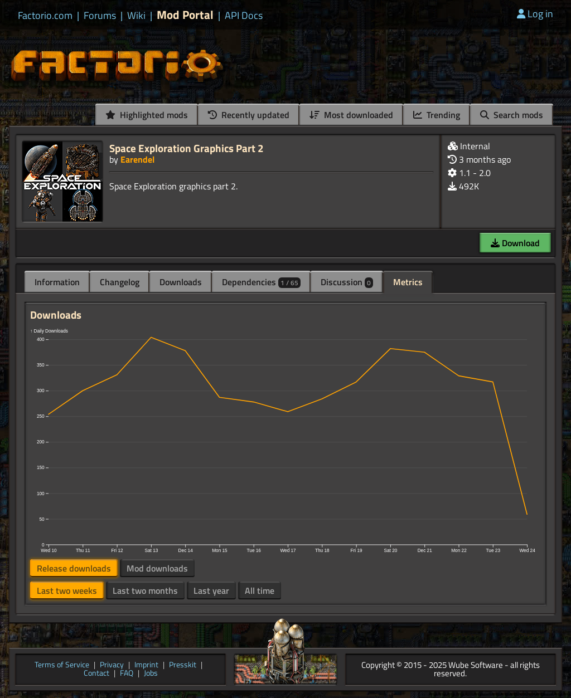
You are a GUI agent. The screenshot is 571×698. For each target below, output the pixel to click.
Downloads (180, 282)
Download (515, 243)
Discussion (347, 282)
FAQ (126, 674)
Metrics (408, 282)
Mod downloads (157, 568)
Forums (100, 16)
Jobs (151, 674)
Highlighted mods (146, 114)
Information (57, 282)
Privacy (112, 665)
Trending (436, 114)
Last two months (145, 590)
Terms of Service (62, 665)
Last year (211, 590)
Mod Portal (185, 15)
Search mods (511, 114)
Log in (535, 13)
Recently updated (248, 114)
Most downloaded (351, 114)
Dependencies (261, 282)
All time (259, 590)
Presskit (182, 665)
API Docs (244, 16)
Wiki (136, 16)
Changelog (119, 282)
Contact (96, 674)
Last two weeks (67, 590)
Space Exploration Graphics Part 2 (186, 148)
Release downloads (74, 568)
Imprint (146, 665)
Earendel (137, 159)
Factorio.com (45, 16)
